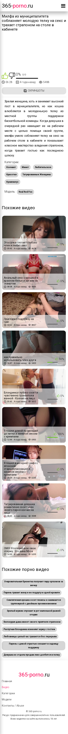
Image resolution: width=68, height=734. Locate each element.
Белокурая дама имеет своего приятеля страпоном (32, 622)
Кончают (11, 167)
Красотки (11, 174)
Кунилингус (12, 182)
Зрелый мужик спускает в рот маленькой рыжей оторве (33, 613)
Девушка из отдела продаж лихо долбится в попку (32, 655)
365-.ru (17, 6)
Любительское (43, 167)
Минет (25, 167)
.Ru (34, 674)
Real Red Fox (25, 192)
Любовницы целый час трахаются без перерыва (30, 636)
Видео (5, 687)
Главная (7, 681)
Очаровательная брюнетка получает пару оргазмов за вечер (33, 583)
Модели (6, 699)
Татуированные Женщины (36, 174)
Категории (8, 693)
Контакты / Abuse (13, 705)
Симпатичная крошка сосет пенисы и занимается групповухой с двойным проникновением (34, 602)
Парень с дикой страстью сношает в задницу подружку (33, 645)
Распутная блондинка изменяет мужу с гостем (29, 629)
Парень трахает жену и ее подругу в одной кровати (32, 592)
